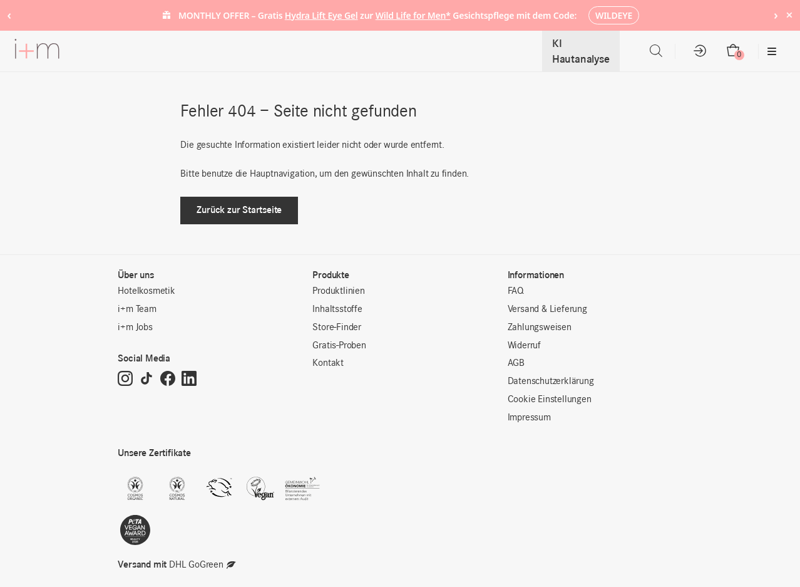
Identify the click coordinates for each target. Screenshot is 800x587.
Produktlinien (338, 291)
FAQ (516, 291)
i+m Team (137, 309)
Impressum (529, 418)
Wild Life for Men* (413, 15)
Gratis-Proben (339, 346)
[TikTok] (146, 379)
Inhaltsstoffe (337, 309)
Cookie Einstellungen (550, 400)
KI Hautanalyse (581, 51)
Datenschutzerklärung (551, 382)
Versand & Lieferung (547, 309)
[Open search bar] (656, 51)
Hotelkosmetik (146, 291)
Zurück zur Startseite (239, 210)
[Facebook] (167, 379)
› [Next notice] (776, 14)
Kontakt (328, 363)
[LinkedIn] (189, 379)
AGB (516, 363)
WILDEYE (613, 15)
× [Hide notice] (789, 14)
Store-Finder (336, 328)
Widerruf (524, 346)
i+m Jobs (135, 328)
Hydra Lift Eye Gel (321, 15)
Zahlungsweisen (540, 328)
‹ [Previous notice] (9, 14)
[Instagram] (125, 379)
